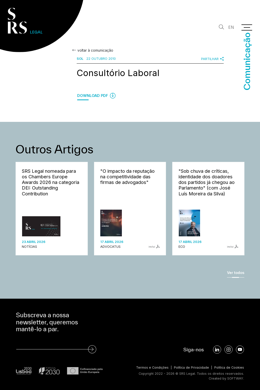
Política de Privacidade (190, 367)
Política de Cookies (229, 367)
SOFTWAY (235, 378)
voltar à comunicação (95, 50)
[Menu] (246, 27)
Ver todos (235, 272)
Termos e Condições (150, 367)
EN (231, 27)
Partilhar (212, 59)
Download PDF (96, 95)
